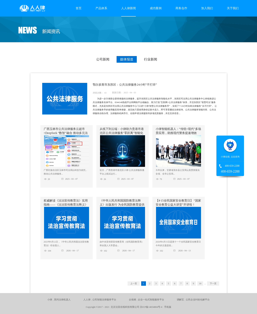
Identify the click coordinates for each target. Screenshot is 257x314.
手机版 (167, 307)
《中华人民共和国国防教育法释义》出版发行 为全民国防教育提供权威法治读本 (122, 204)
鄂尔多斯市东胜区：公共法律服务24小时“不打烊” (125, 84)
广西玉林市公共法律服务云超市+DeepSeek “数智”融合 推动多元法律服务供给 (66, 133)
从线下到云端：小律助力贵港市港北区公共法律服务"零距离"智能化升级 (122, 133)
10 (200, 283)
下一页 (213, 283)
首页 (79, 8)
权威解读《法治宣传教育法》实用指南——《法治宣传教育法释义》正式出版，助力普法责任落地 (66, 204)
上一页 (133, 283)
